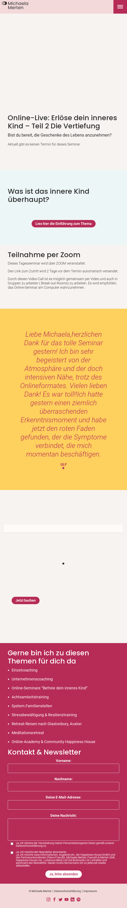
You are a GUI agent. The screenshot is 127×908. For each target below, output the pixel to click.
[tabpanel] (63, 398)
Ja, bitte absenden (63, 874)
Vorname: (63, 761)
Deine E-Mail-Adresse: (63, 797)
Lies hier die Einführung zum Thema (63, 224)
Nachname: (63, 779)
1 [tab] (64, 468)
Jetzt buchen (26, 600)
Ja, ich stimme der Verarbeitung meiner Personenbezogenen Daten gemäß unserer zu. (65, 844)
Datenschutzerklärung (29, 845)
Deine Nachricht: (63, 815)
